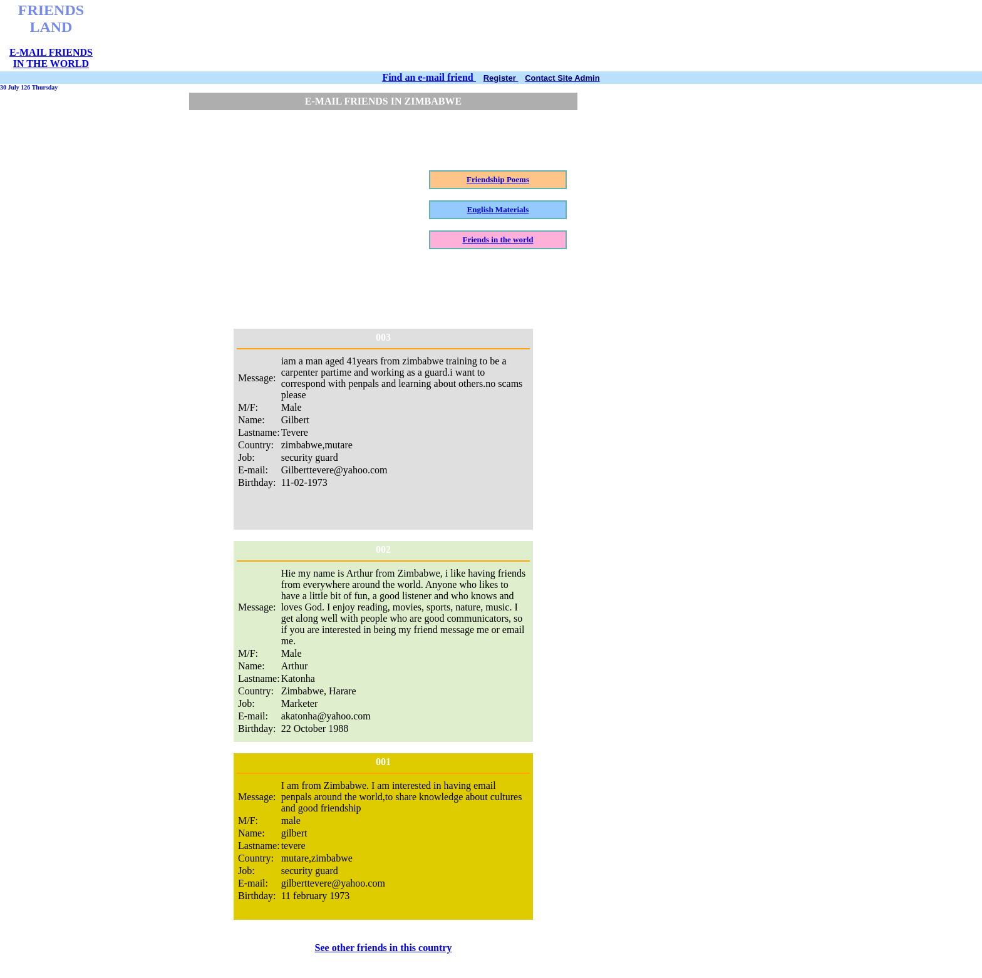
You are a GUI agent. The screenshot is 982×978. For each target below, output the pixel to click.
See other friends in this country (383, 947)
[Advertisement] (414, 36)
